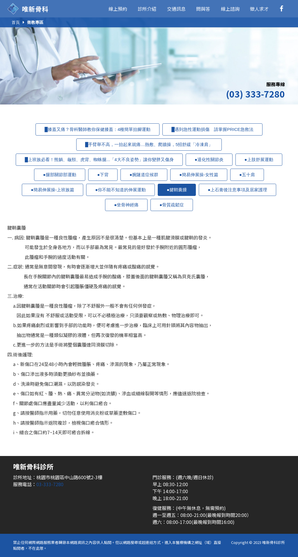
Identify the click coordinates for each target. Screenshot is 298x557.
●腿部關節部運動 (59, 174)
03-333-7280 (49, 484)
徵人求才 (259, 8)
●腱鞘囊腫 (177, 189)
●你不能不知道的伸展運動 (120, 189)
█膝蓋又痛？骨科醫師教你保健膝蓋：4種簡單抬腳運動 (97, 129)
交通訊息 (176, 8)
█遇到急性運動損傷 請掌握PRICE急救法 (212, 129)
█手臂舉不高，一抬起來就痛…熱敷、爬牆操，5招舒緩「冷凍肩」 (149, 144)
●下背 (103, 174)
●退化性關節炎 (209, 159)
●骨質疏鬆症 (171, 204)
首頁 (16, 22)
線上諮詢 (230, 8)
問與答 (203, 8)
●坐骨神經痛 (126, 204)
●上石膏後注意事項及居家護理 (237, 189)
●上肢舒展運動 (258, 159)
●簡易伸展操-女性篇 (198, 174)
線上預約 (118, 8)
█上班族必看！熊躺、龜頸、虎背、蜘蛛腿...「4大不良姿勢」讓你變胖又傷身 (99, 159)
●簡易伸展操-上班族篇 (52, 189)
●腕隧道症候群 (144, 174)
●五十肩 (247, 174)
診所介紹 (147, 8)
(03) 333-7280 (255, 93)
